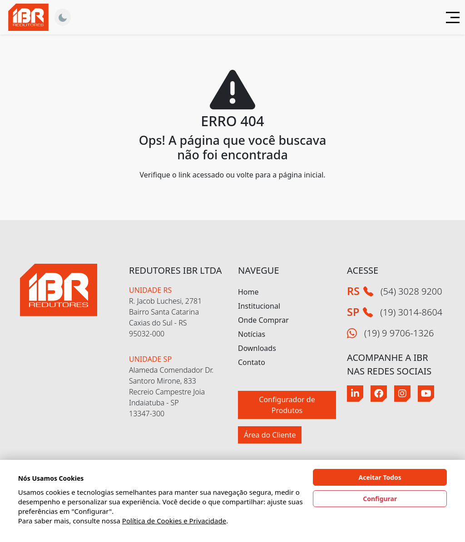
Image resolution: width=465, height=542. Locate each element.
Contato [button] (251, 362)
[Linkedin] (355, 393)
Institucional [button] (259, 306)
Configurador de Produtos (287, 404)
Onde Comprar (263, 320)
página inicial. (301, 175)
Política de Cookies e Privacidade (174, 520)
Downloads (257, 348)
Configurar (380, 498)
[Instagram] (402, 393)
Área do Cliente (270, 435)
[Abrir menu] (449, 17)
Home (248, 292)
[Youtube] (426, 393)
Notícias (251, 334)
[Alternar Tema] (62, 17)
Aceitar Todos (380, 477)
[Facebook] (379, 393)
